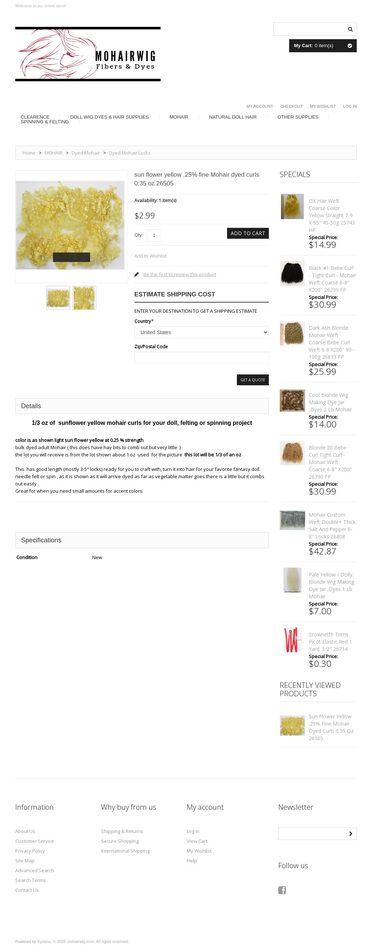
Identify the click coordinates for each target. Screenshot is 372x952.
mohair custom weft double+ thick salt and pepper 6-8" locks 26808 (332, 525)
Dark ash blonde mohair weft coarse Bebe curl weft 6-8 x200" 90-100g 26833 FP (331, 342)
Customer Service (34, 841)
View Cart (197, 841)
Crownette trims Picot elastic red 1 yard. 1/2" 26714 (330, 641)
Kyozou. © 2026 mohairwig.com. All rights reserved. (83, 941)
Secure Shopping (120, 841)
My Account (260, 106)
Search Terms (30, 880)
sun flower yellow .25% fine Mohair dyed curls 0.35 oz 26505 (331, 727)
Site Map (25, 860)
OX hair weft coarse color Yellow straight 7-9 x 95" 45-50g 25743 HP (332, 215)
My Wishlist (323, 106)
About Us (25, 831)
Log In (350, 106)
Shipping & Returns (122, 831)
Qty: (138, 234)
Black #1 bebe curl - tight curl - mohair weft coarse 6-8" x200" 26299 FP (332, 278)
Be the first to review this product (179, 274)
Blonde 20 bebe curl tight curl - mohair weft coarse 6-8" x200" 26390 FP (330, 462)
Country (142, 321)
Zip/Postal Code (151, 347)
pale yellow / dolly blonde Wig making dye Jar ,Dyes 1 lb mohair (331, 585)
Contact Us (27, 890)
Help (192, 860)
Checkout (291, 106)
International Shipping (125, 851)
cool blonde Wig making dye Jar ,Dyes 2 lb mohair (330, 402)
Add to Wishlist (150, 256)
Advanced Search (34, 870)
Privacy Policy (30, 851)
